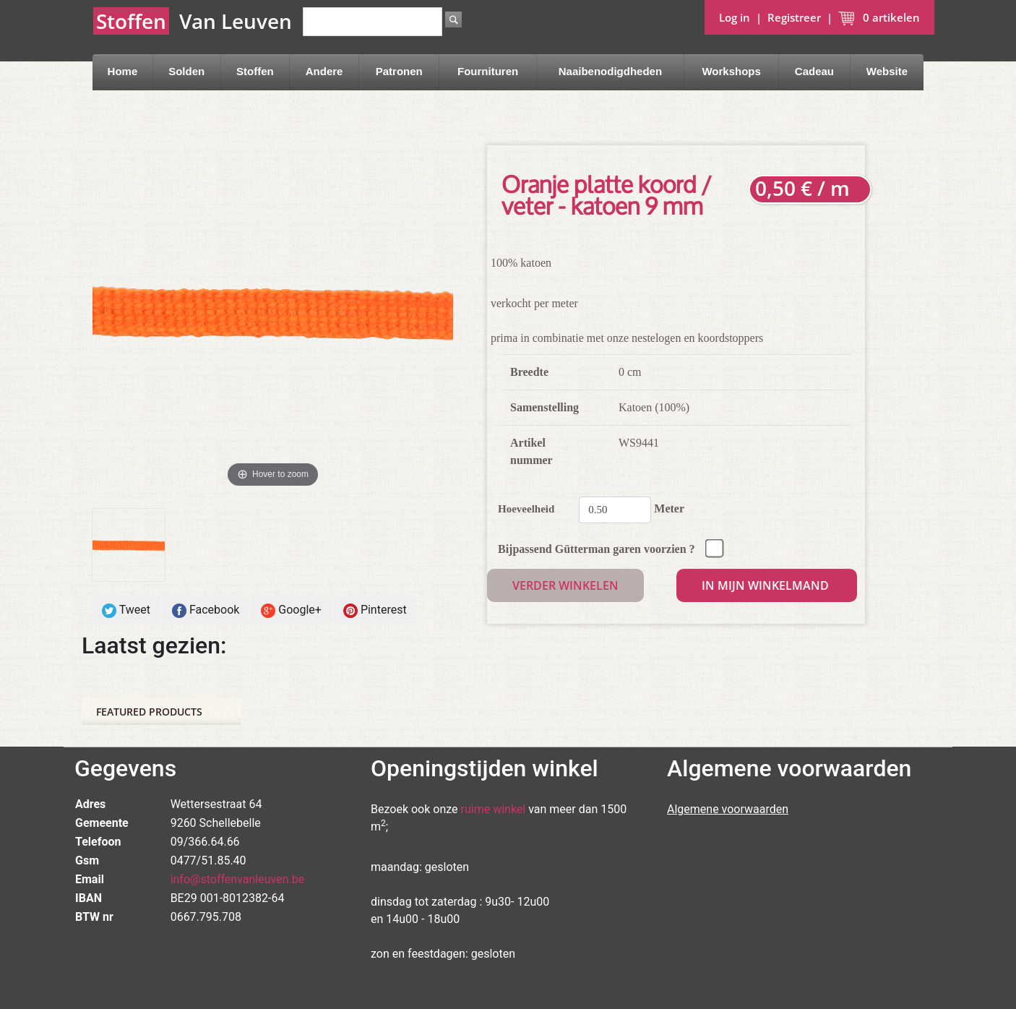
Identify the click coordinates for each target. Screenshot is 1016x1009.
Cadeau (814, 71)
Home (123, 71)
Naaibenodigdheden (610, 71)
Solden (186, 71)
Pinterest (375, 610)
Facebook (205, 610)
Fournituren (487, 71)
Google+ (291, 610)
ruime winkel (493, 809)
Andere (324, 71)
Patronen (399, 71)
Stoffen (255, 71)
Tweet (126, 610)
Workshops (731, 71)
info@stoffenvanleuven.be (238, 879)
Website (887, 71)
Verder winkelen (565, 585)
